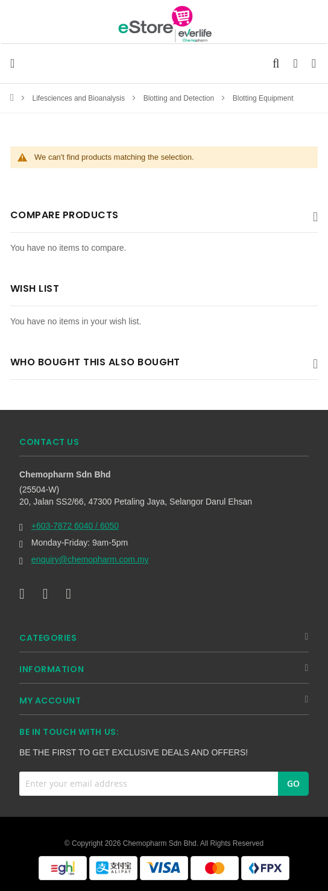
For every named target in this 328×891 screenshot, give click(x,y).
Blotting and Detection (180, 98)
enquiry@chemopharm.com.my (90, 559)
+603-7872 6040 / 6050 (75, 526)
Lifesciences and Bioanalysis (80, 98)
